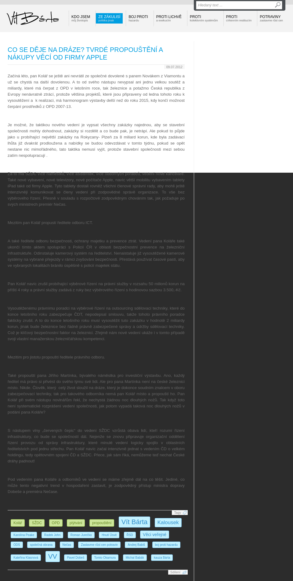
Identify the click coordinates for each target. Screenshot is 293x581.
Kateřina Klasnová (25, 557)
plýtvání (76, 523)
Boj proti (138, 18)
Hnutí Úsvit (109, 535)
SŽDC (37, 523)
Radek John (52, 535)
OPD (56, 523)
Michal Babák (135, 557)
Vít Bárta (134, 522)
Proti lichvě (169, 18)
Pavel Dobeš (75, 557)
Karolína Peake (23, 535)
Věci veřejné (154, 534)
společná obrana (41, 544)
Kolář (17, 523)
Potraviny (271, 18)
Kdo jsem (80, 18)
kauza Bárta (162, 557)
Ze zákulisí (109, 18)
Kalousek (168, 522)
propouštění (101, 523)
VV (52, 556)
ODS (16, 544)
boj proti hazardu (166, 544)
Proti (204, 18)
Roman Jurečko (81, 535)
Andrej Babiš (136, 544)
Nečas (67, 544)
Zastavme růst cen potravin (99, 544)
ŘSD (130, 535)
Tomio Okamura (105, 557)
